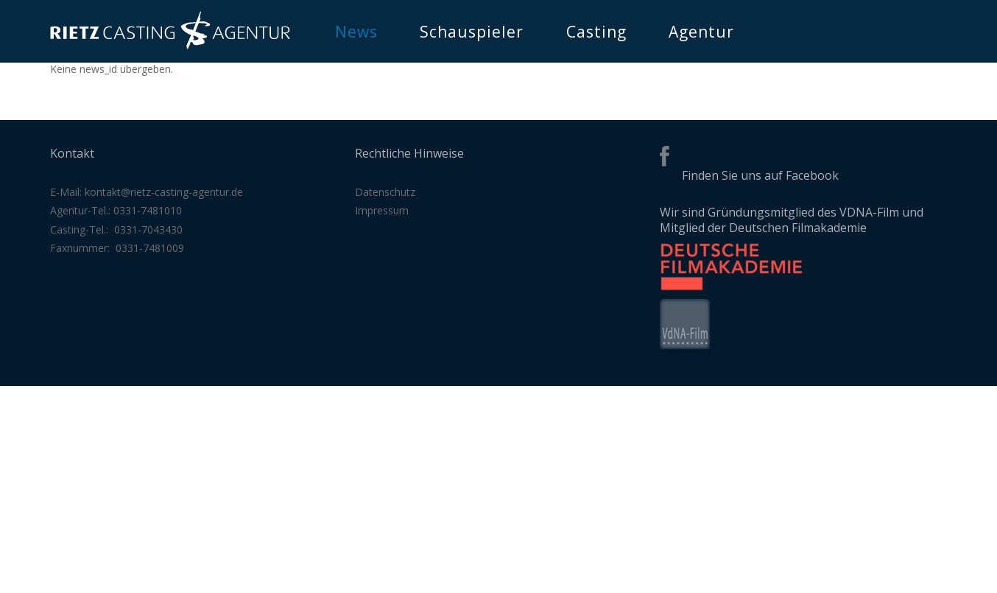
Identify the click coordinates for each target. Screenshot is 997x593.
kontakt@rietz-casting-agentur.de (164, 192)
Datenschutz (385, 192)
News (356, 31)
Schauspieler (472, 31)
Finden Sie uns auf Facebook (760, 175)
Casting (596, 31)
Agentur (701, 31)
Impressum (382, 210)
